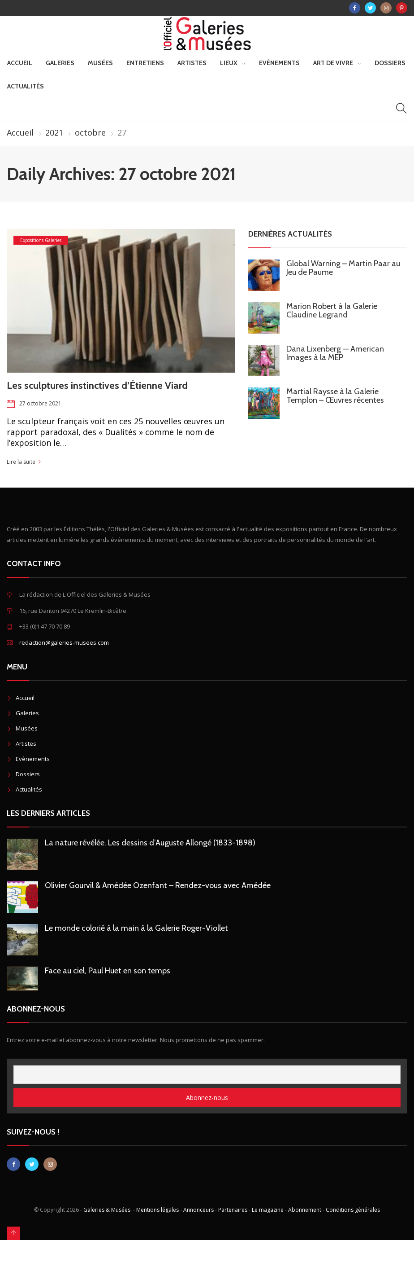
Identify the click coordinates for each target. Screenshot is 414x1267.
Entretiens (145, 63)
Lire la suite (21, 462)
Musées (100, 63)
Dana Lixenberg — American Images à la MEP (335, 353)
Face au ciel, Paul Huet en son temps (107, 971)
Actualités (25, 86)
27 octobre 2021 (40, 403)
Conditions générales (353, 1210)
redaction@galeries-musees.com (64, 642)
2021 (54, 132)
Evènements (279, 63)
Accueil (19, 63)
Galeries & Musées (106, 1210)
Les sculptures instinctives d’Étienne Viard (97, 385)
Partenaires (232, 1210)
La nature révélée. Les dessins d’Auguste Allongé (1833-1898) (150, 843)
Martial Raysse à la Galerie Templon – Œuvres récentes (335, 396)
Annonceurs (198, 1210)
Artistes (192, 63)
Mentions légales (157, 1210)
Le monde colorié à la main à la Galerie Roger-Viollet (136, 928)
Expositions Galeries (40, 240)
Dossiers (390, 63)
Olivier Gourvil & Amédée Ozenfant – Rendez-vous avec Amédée (158, 885)
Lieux (228, 63)
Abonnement (304, 1210)
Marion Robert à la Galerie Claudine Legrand (331, 310)
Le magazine (268, 1210)
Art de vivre (333, 63)
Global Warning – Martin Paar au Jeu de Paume (343, 268)
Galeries (60, 63)
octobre (90, 132)
